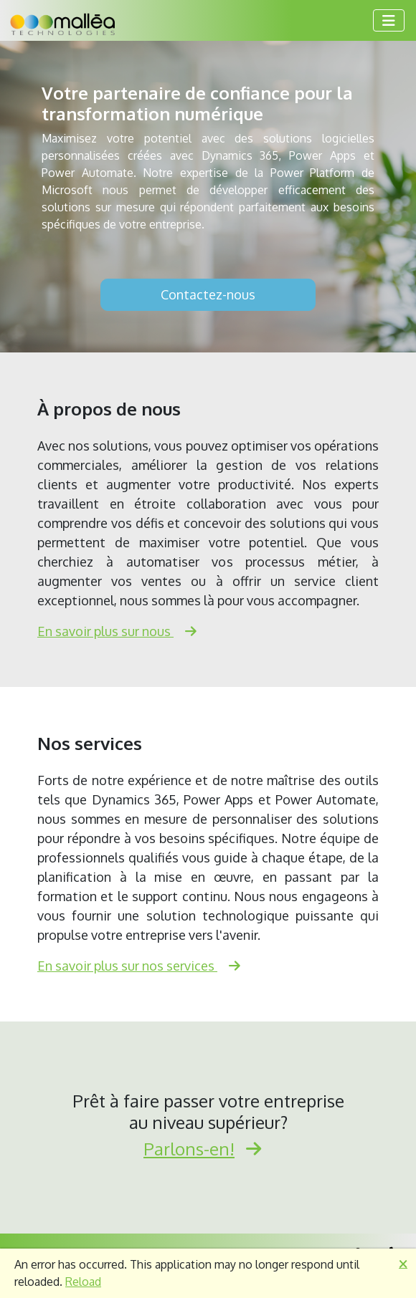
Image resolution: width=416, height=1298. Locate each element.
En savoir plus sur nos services (144, 966)
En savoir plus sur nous (122, 631)
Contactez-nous (208, 294)
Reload (83, 1281)
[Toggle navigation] (389, 20)
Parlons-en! (208, 1149)
